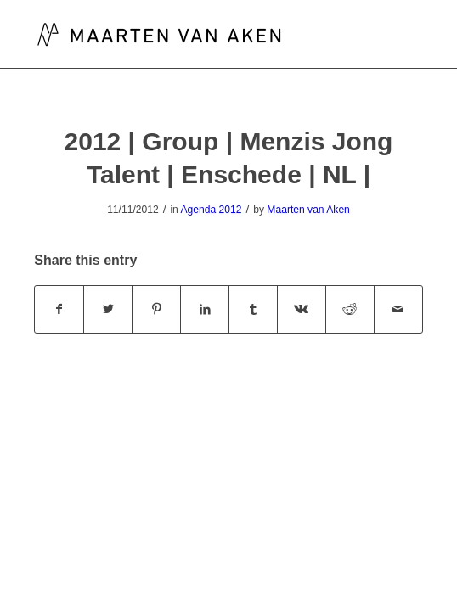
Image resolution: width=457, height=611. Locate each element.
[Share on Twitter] (108, 309)
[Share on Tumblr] (253, 309)
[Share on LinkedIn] (204, 309)
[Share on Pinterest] (156, 309)
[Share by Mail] (398, 309)
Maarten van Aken (308, 210)
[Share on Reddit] (350, 309)
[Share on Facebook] (59, 309)
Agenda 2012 (211, 210)
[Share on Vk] (301, 309)
